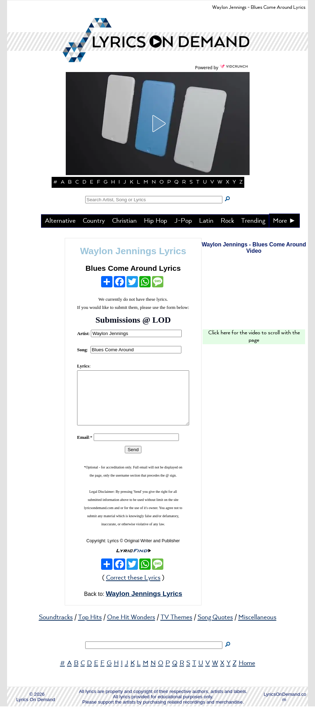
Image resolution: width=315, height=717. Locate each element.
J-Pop (183, 221)
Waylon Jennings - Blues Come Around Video (254, 247)
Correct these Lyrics (133, 588)
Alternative (60, 221)
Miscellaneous (257, 628)
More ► (284, 221)
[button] (158, 123)
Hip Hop (155, 221)
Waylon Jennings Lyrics (133, 251)
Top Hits (90, 628)
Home (247, 674)
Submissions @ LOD (133, 319)
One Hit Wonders (131, 628)
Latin (206, 221)
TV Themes (176, 628)
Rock (227, 221)
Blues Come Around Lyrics (133, 268)
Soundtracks (56, 628)
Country (94, 221)
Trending (253, 221)
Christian (124, 221)
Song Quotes (215, 628)
